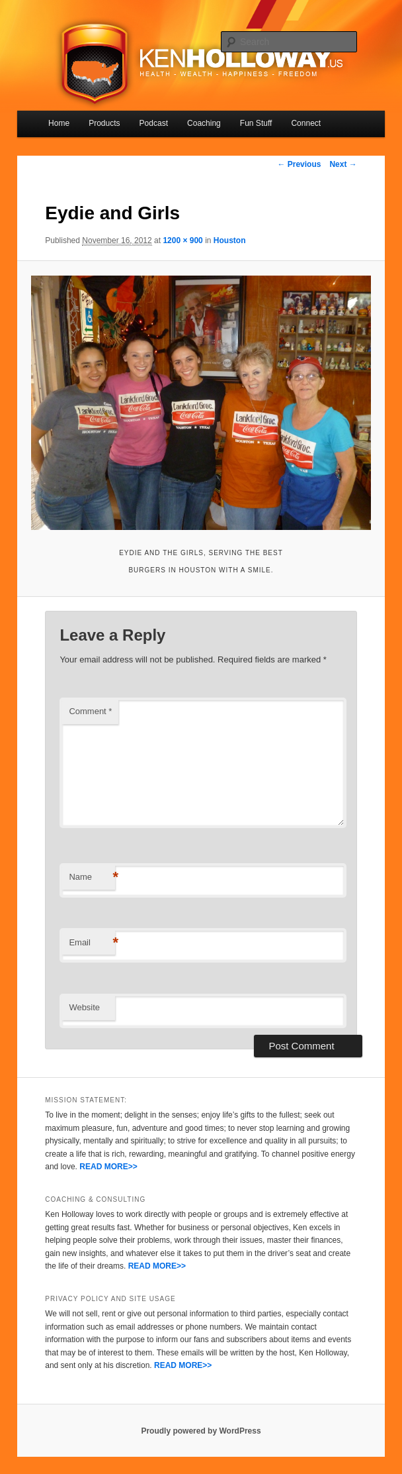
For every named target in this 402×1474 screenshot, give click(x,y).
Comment (90, 711)
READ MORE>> (108, 1166)
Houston (230, 240)
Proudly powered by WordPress (201, 1431)
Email (92, 943)
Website (84, 1007)
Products (104, 123)
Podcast (154, 123)
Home (58, 123)
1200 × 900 (182, 240)
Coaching (204, 123)
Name (92, 877)
